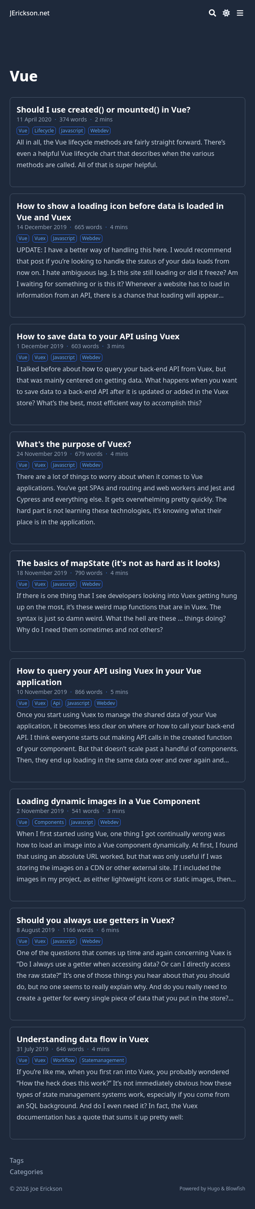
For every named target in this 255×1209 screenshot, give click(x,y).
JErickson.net (30, 13)
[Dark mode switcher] (226, 13)
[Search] (212, 13)
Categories (26, 1171)
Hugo (213, 1188)
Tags (17, 1160)
